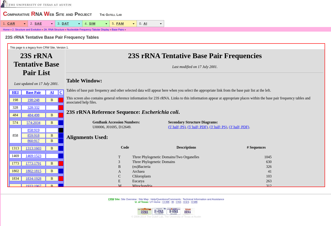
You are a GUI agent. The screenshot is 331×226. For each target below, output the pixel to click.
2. (41, 23)
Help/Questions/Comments (166, 199)
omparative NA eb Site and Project (62, 13)
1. (14, 23)
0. (150, 23)
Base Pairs (118, 29)
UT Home (155, 202)
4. (96, 23)
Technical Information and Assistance (203, 199)
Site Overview (129, 199)
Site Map (144, 199)
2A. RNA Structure (54, 29)
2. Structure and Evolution (26, 29)
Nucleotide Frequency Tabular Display (88, 29)
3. (68, 23)
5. (123, 23)
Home (6, 29)
